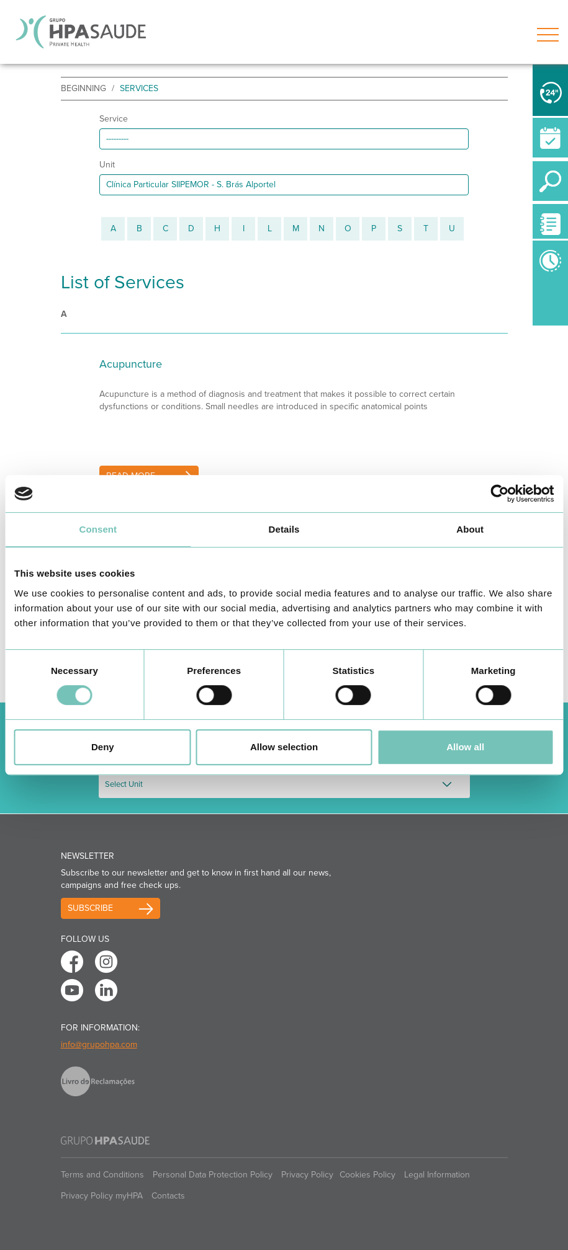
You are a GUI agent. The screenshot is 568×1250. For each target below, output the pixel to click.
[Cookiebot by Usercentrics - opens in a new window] (499, 493)
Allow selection (284, 747)
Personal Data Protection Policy (213, 1174)
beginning (83, 88)
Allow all (465, 747)
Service (113, 118)
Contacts (168, 1195)
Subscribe (90, 908)
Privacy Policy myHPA (102, 1195)
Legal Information (437, 1174)
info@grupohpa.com (99, 1044)
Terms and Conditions (102, 1174)
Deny (102, 747)
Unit (107, 164)
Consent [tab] (98, 529)
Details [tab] (284, 529)
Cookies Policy (367, 1174)
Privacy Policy (307, 1174)
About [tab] (470, 529)
